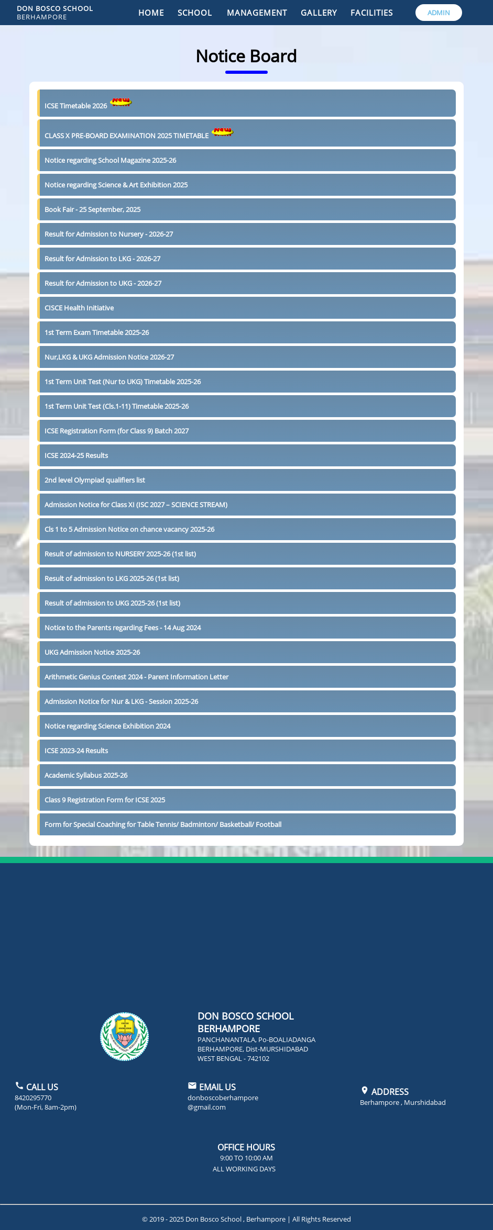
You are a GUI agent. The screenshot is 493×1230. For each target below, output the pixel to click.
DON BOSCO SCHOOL (55, 12)
